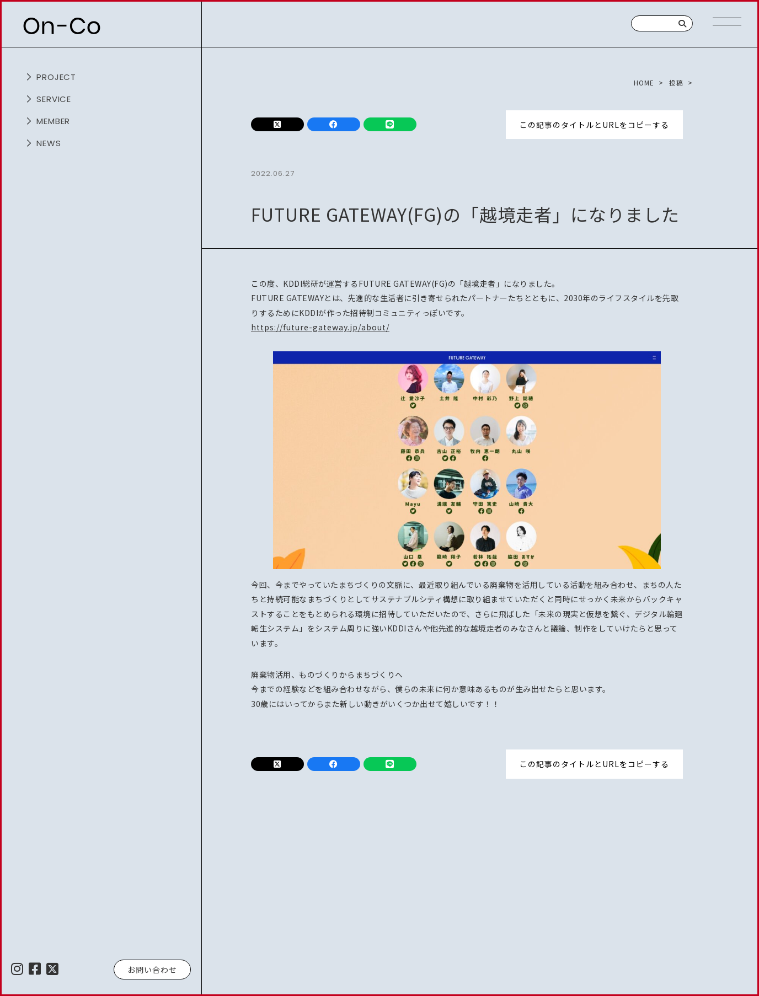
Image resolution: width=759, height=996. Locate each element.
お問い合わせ (152, 969)
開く (27, 77)
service (54, 99)
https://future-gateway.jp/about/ (320, 327)
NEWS (48, 143)
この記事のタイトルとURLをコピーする (594, 124)
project (56, 77)
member (53, 121)
